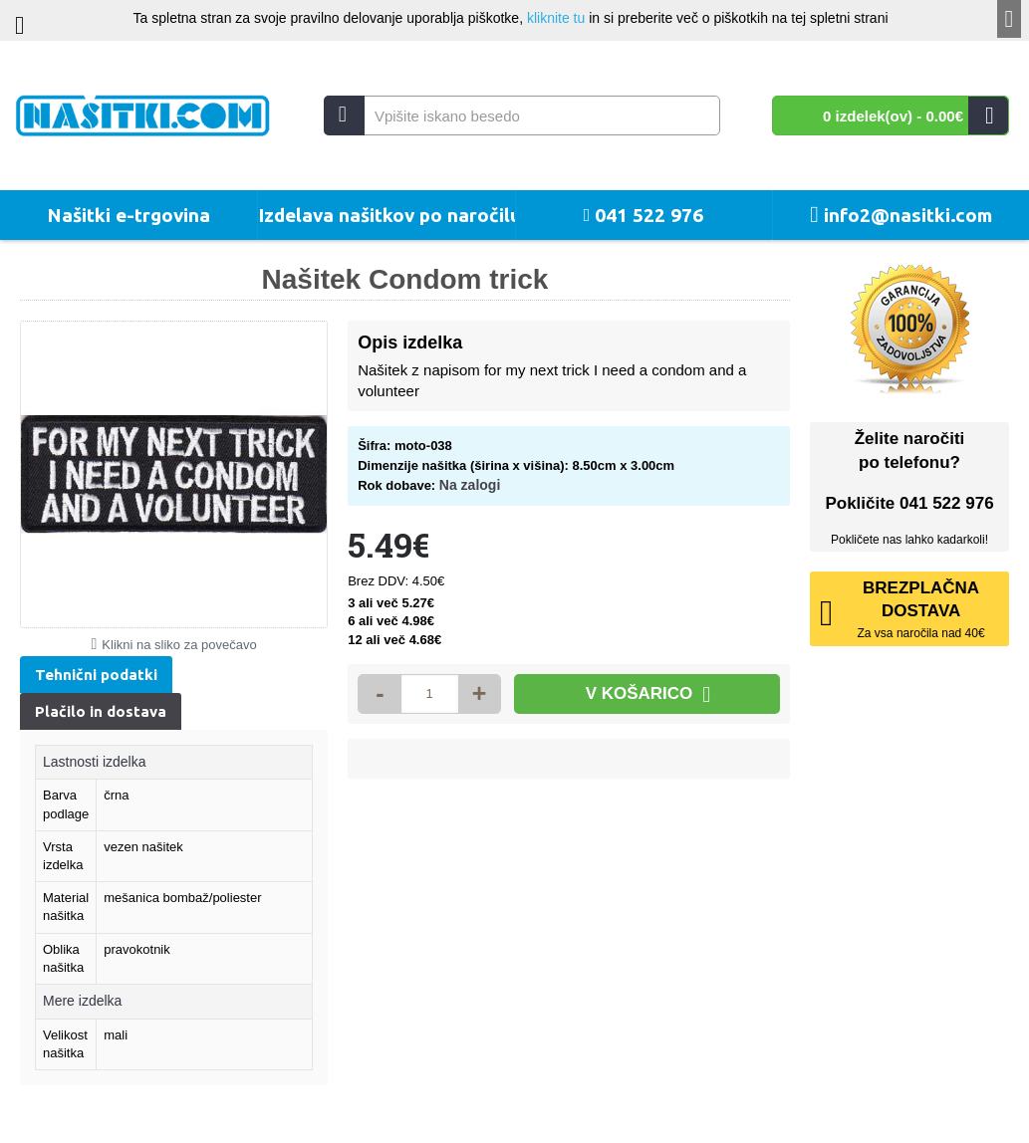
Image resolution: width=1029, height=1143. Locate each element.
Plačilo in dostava (100, 711)
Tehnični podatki (96, 674)
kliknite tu (556, 18)
